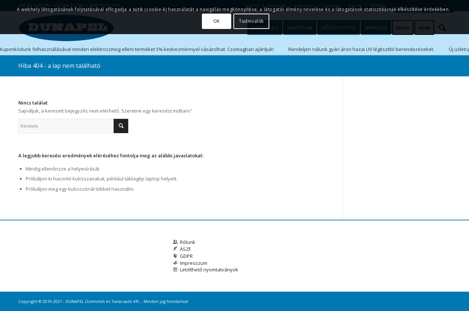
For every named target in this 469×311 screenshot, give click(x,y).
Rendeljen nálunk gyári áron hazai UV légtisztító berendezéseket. (361, 49)
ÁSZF (185, 249)
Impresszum (193, 263)
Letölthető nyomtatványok (209, 269)
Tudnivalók (251, 21)
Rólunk (187, 242)
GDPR (186, 256)
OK (216, 21)
